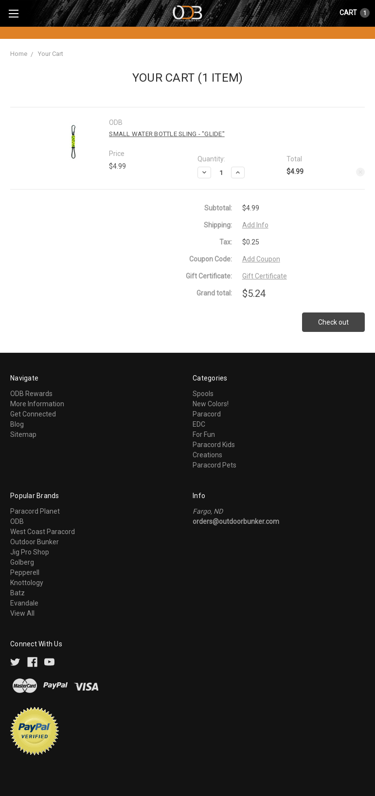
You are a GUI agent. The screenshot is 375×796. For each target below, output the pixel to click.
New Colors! (211, 404)
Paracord (207, 414)
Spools (203, 394)
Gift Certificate (264, 276)
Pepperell (24, 572)
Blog (17, 424)
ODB (17, 521)
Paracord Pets (214, 465)
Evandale (24, 603)
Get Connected (33, 414)
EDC (199, 424)
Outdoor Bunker (34, 542)
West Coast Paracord (42, 532)
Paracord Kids (214, 445)
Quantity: (211, 159)
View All (22, 613)
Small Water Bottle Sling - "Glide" (167, 134)
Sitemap (23, 434)
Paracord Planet (35, 511)
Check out (333, 322)
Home (18, 53)
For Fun (204, 434)
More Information (37, 404)
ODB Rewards (31, 394)
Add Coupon (261, 259)
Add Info (255, 225)
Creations (207, 455)
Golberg (22, 562)
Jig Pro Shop (29, 552)
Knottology (26, 583)
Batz (17, 593)
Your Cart (50, 53)
